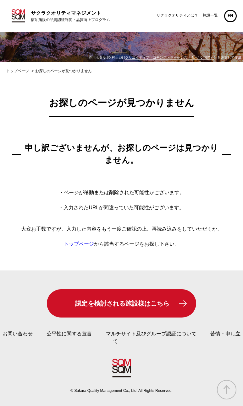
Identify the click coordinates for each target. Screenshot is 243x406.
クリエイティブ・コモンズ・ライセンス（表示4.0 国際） (169, 57)
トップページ (79, 244)
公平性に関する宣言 (69, 333)
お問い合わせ (18, 333)
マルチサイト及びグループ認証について (151, 333)
